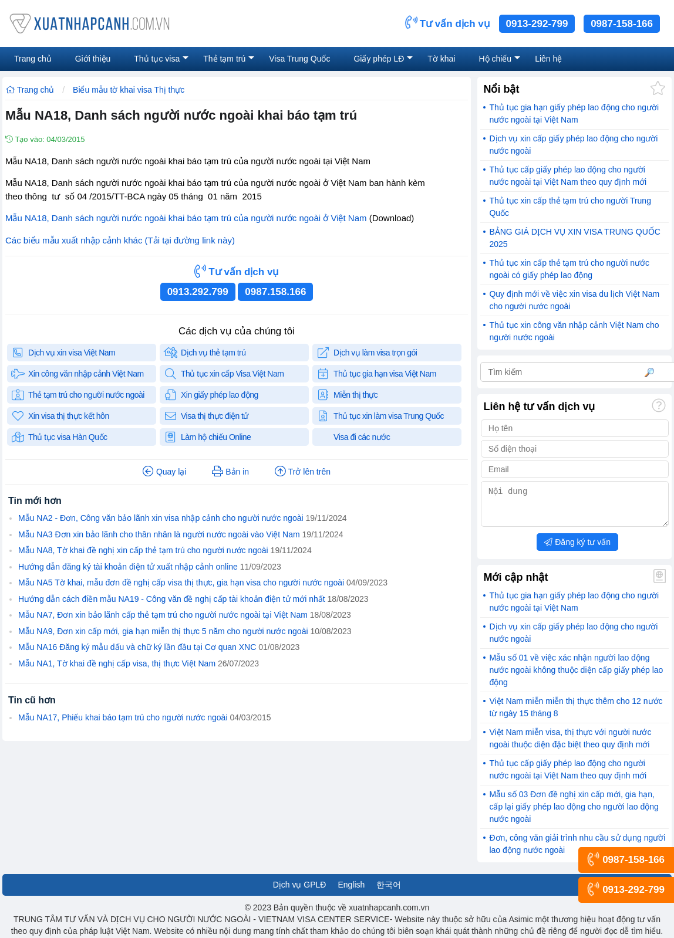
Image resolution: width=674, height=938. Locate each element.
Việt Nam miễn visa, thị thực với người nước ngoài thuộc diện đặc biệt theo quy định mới (570, 745)
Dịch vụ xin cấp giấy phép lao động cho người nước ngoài (573, 144)
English (351, 891)
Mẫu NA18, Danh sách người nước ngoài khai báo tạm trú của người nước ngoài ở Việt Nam (186, 218)
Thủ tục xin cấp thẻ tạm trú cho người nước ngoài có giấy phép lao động (569, 269)
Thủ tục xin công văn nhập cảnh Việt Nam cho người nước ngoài (574, 331)
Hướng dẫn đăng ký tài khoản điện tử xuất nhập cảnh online (128, 566)
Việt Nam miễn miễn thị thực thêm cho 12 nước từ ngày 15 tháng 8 (575, 714)
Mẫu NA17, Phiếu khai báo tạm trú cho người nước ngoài (123, 717)
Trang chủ (29, 89)
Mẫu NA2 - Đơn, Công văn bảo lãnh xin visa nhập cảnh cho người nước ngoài (161, 518)
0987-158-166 (622, 23)
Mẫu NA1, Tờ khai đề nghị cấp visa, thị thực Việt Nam (116, 663)
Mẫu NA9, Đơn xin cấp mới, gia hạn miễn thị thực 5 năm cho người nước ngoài (163, 631)
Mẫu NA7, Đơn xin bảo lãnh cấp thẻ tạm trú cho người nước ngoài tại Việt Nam (163, 614)
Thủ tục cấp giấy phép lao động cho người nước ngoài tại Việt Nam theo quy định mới (567, 176)
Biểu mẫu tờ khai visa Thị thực (128, 89)
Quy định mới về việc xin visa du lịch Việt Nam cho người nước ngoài (574, 300)
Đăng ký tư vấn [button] (577, 549)
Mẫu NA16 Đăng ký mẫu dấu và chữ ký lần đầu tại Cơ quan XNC (137, 647)
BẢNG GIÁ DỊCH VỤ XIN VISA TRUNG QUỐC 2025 (574, 238)
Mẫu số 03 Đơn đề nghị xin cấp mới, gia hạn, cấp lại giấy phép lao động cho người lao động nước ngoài (573, 814)
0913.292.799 (197, 291)
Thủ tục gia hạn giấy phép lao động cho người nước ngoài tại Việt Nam (574, 113)
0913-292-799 (537, 23)
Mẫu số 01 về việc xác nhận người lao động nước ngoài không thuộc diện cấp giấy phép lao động (576, 677)
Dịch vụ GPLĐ (299, 891)
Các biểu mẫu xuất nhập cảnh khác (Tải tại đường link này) (120, 240)
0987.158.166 (275, 291)
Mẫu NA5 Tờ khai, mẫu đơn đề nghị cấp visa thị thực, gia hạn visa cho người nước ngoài (181, 582)
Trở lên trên (303, 471)
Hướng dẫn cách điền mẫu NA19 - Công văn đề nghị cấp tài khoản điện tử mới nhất (171, 599)
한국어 (388, 891)
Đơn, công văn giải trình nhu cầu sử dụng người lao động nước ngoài (577, 851)
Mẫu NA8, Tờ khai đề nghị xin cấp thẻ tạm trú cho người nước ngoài (143, 550)
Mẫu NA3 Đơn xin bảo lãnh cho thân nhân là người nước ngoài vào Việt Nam (159, 534)
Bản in (230, 471)
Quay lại (164, 471)
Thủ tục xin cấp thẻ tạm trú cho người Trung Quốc (570, 207)
